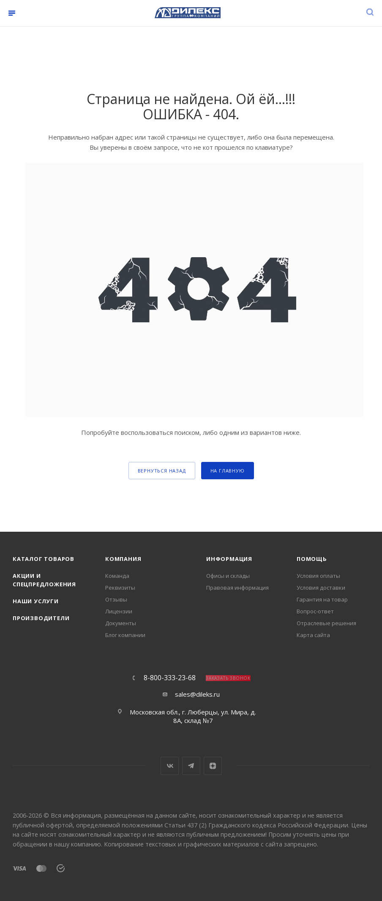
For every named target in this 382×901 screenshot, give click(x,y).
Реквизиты (120, 587)
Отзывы (116, 599)
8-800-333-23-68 (170, 677)
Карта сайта (313, 635)
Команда (117, 576)
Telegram (191, 766)
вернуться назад (162, 470)
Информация (229, 559)
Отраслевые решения (326, 623)
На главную (227, 470)
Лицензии (118, 611)
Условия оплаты (318, 576)
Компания (123, 559)
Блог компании (125, 635)
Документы (120, 623)
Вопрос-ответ (315, 611)
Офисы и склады (228, 576)
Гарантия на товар (322, 599)
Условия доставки (321, 587)
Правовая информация (237, 587)
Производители (41, 618)
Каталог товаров (43, 559)
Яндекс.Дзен (213, 766)
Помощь (312, 559)
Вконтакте (170, 766)
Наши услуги (36, 601)
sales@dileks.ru (197, 694)
